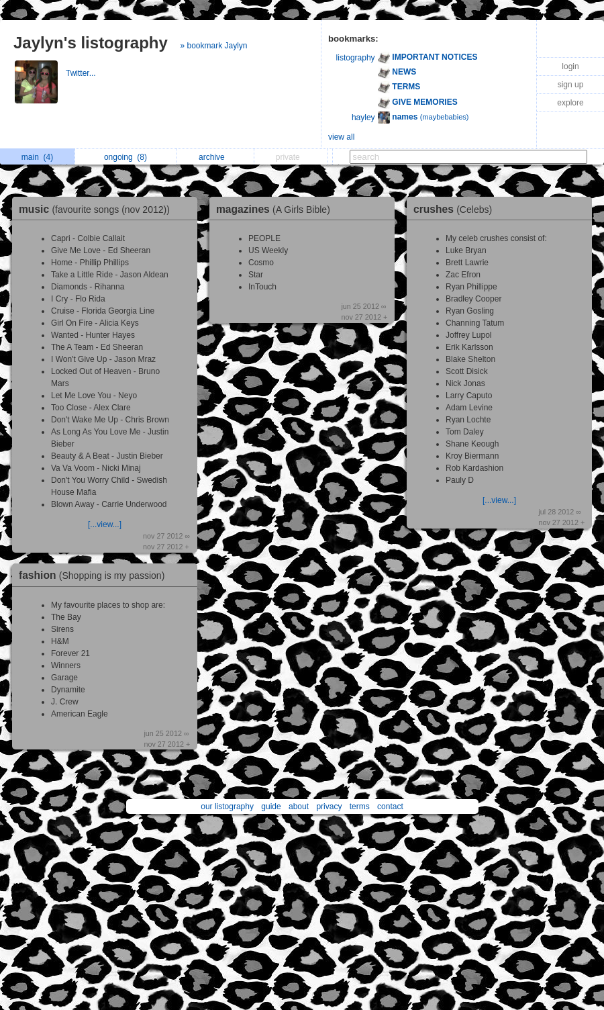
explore (570, 102)
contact (390, 806)
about (299, 806)
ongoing (125, 157)
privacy (329, 806)
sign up (571, 84)
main (37, 157)
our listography (227, 806)
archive (215, 157)
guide (271, 806)
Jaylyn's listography (90, 43)
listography (355, 57)
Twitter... (82, 73)
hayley (363, 117)
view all (341, 137)
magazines (276, 209)
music (98, 209)
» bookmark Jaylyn (213, 45)
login (570, 66)
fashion (95, 575)
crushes (456, 209)
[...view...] (104, 524)
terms (360, 806)
